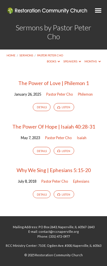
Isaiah (81, 137)
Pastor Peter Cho (50, 55)
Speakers (72, 61)
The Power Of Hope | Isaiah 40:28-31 (53, 126)
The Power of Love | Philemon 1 (53, 83)
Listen (63, 107)
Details (42, 107)
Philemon (85, 94)
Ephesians (81, 181)
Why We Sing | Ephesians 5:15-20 (54, 170)
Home (11, 55)
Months (92, 61)
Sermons (26, 55)
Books (53, 61)
